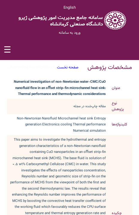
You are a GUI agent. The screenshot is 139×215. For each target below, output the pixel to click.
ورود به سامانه (70, 33)
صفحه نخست (67, 67)
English (70, 8)
